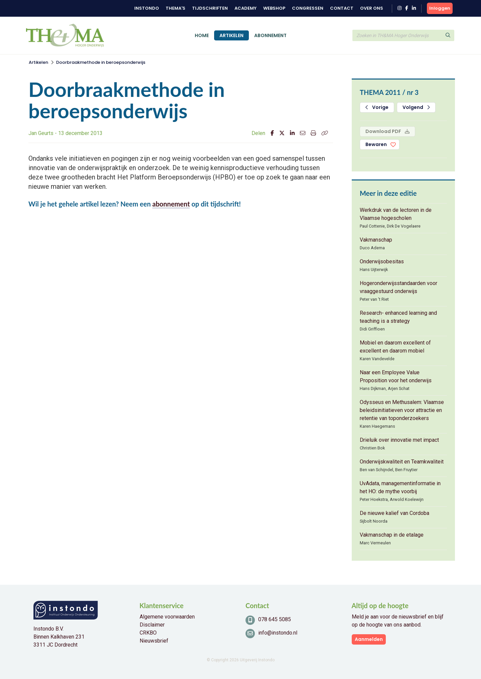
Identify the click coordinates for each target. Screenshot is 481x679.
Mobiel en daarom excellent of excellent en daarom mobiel (395, 347)
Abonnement (270, 35)
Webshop (274, 8)
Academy (245, 8)
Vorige (376, 107)
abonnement (171, 204)
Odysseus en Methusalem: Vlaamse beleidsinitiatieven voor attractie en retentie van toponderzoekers (402, 410)
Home (202, 35)
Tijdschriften (210, 8)
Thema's (175, 8)
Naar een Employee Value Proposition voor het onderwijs (396, 376)
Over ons (371, 8)
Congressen (307, 8)
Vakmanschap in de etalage (392, 535)
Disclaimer (152, 625)
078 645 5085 (274, 619)
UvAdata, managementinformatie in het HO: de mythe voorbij (400, 487)
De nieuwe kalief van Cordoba (394, 513)
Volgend (416, 107)
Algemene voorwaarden (167, 617)
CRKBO (148, 633)
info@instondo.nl (277, 633)
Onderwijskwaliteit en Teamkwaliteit (402, 461)
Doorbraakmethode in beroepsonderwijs (100, 62)
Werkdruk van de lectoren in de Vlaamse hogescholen (396, 214)
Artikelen (231, 35)
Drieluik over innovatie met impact (399, 440)
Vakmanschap (376, 240)
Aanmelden (369, 639)
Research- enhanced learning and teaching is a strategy (398, 317)
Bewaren (376, 144)
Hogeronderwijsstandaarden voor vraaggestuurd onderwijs (398, 287)
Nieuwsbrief (154, 641)
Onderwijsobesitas (382, 261)
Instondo (146, 8)
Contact (341, 8)
